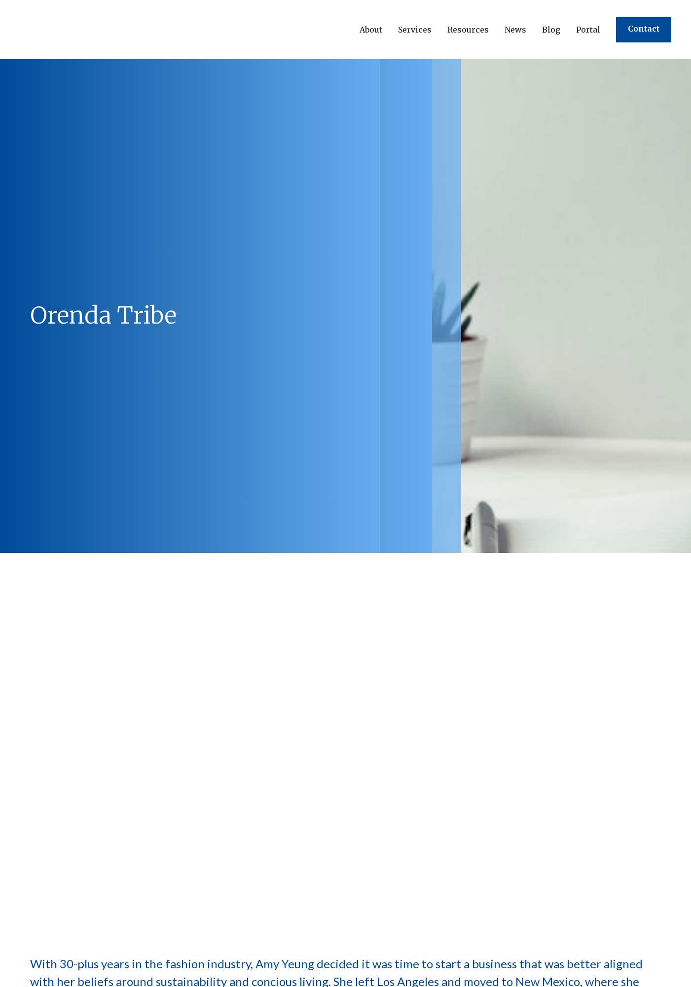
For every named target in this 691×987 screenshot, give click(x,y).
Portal (588, 30)
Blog (551, 30)
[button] (371, 29)
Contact (643, 29)
